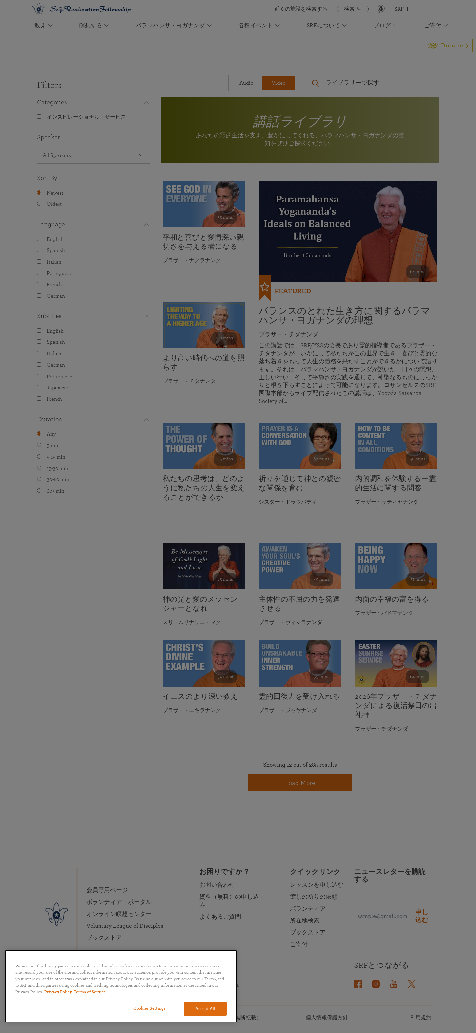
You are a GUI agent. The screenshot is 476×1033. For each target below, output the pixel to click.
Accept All (205, 1009)
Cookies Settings (149, 1008)
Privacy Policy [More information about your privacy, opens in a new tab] (58, 992)
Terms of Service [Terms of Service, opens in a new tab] (90, 992)
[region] (121, 986)
